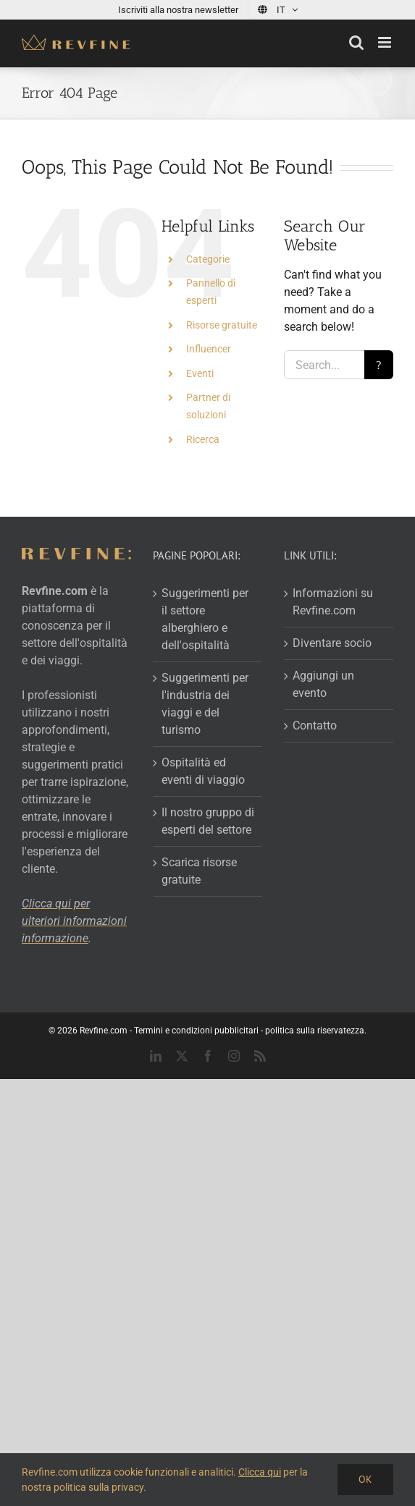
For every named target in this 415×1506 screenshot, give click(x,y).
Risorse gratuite (221, 325)
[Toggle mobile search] (356, 42)
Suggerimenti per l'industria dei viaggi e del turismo (205, 704)
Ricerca (202, 439)
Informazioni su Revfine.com (333, 601)
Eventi (200, 373)
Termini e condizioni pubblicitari (196, 1030)
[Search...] (324, 364)
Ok (365, 1479)
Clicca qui (259, 1472)
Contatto (315, 725)
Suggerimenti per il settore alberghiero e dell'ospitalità (205, 619)
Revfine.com (103, 1030)
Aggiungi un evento (323, 684)
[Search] (378, 364)
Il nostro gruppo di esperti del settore (208, 821)
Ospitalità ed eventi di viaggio (203, 771)
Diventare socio (332, 643)
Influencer (208, 349)
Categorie (208, 259)
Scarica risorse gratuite (199, 871)
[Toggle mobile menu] (385, 42)
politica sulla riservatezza (314, 1030)
